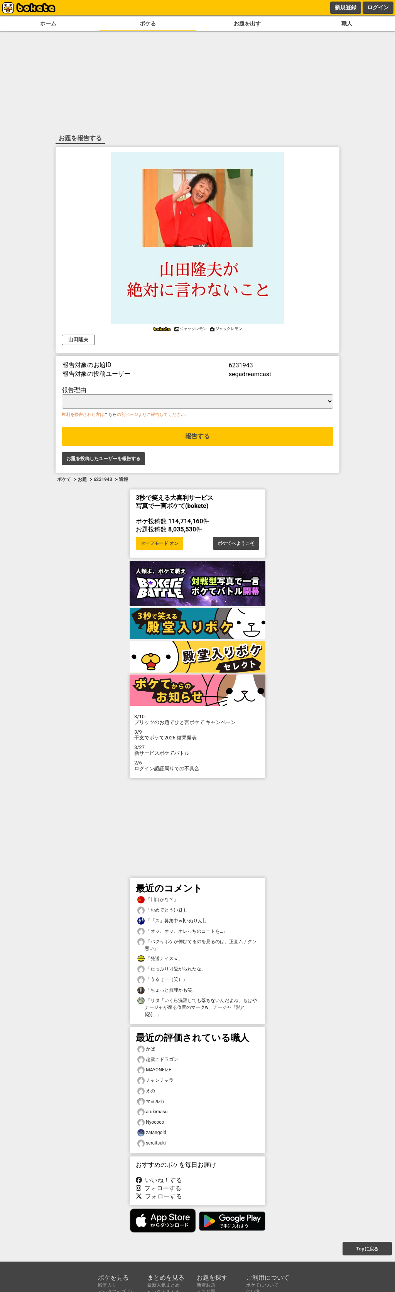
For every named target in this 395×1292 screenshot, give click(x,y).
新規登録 (345, 7)
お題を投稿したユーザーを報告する (103, 458)
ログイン (378, 7)
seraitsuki (151, 1143)
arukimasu (152, 1112)
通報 (123, 479)
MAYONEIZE (154, 1070)
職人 (346, 23)
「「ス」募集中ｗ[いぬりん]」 (173, 921)
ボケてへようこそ (236, 543)
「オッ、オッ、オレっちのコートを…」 (182, 931)
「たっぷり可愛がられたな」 (171, 969)
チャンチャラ (155, 1080)
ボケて (64, 479)
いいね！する (159, 1180)
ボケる (148, 23)
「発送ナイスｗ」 (160, 958)
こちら (110, 414)
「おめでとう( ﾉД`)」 (163, 910)
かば (146, 1049)
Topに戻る (367, 1249)
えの (146, 1091)
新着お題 (206, 1285)
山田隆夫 (78, 339)
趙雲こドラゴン (157, 1059)
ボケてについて (262, 1285)
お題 (82, 479)
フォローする (158, 1188)
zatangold (151, 1132)
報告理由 (74, 390)
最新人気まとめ (163, 1285)
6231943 (102, 479)
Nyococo (150, 1122)
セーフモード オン (159, 543)
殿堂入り (107, 1285)
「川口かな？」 (157, 899)
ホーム (48, 23)
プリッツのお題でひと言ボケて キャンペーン (197, 719)
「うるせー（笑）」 (162, 979)
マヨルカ (150, 1101)
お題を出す (247, 23)
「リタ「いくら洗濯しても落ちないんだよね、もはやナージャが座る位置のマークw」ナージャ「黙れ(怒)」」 (197, 1007)
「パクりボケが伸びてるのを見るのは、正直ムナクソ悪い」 (197, 944)
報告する (197, 436)
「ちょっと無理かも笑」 (167, 990)
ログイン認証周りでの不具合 (197, 765)
